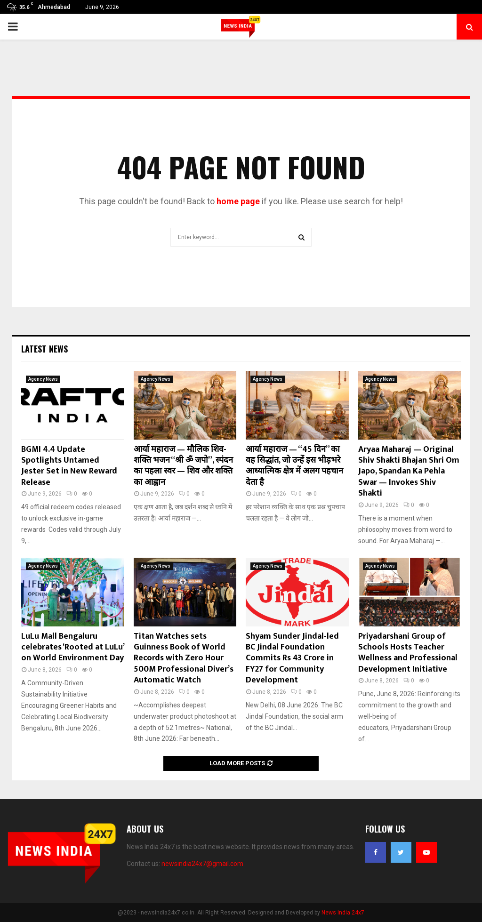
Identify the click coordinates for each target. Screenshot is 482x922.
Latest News (44, 349)
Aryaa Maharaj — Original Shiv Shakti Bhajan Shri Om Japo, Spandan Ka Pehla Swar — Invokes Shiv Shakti (408, 471)
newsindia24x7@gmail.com (202, 863)
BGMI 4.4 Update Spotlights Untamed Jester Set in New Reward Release (69, 465)
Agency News (43, 379)
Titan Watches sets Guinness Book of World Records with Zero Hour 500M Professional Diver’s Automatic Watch (183, 658)
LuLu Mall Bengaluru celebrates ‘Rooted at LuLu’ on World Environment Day (72, 647)
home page (238, 201)
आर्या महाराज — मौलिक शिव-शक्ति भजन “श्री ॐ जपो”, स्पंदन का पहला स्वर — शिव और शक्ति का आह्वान (183, 465)
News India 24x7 (342, 912)
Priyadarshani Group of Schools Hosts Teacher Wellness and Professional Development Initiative (408, 652)
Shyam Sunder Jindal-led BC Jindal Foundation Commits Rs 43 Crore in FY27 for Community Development (292, 658)
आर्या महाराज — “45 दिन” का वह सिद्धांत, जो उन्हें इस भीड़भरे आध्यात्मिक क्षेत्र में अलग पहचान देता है (294, 465)
